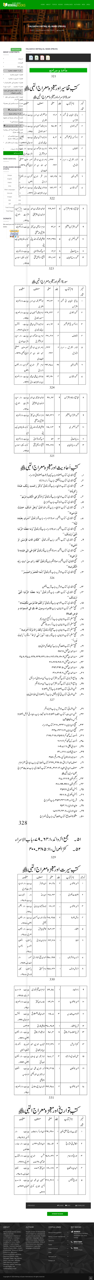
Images (9, 197)
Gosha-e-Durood (53, 1248)
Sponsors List (52, 1256)
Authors (77, 4)
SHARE (60, 1205)
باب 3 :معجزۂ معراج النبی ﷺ (14, 110)
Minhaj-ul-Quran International (56, 1236)
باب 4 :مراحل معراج (15, 114)
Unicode (9, 193)
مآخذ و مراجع (18, 153)
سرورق (20, 59)
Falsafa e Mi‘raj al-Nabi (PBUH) (45, 30)
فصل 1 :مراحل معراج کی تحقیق (13, 118)
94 (19, 179)
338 (19, 200)
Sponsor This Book (57, 1214)
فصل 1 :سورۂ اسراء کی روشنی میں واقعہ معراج (13, 131)
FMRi (49, 1252)
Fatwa (50, 1244)
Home (43, 4)
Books (60, 4)
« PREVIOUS (31, 1205)
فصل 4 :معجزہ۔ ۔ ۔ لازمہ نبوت (13, 86)
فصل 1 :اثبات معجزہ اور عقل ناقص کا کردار (14, 98)
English (9, 179)
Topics (54, 4)
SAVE (67, 1205)
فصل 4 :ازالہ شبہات (17, 149)
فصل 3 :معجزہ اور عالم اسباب (13, 82)
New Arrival (9, 158)
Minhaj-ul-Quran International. (24, 1276)
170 (19, 193)
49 (19, 182)
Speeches (51, 1240)
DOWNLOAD (80, 1205)
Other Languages (9, 189)
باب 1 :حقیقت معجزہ (14, 70)
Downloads (68, 4)
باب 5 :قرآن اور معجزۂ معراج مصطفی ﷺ (12, 126)
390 (19, 197)
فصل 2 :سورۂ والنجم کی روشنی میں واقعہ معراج (15, 137)
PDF (9, 200)
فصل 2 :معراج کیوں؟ (16, 122)
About (48, 4)
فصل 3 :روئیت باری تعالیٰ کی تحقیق (14, 144)
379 (19, 204)
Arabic (10, 182)
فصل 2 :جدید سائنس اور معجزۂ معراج (13, 104)
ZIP (10, 204)
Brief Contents (16, 49)
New (83, 4)
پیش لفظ (20, 66)
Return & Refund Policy (54, 1232)
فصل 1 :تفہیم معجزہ (16, 74)
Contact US (51, 1260)
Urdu (88, 4)
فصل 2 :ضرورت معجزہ (15, 78)
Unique (9, 175)
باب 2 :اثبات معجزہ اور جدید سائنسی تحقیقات (12, 92)
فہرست (20, 62)
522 (19, 186)
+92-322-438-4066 (78, 1243)
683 (19, 175)
